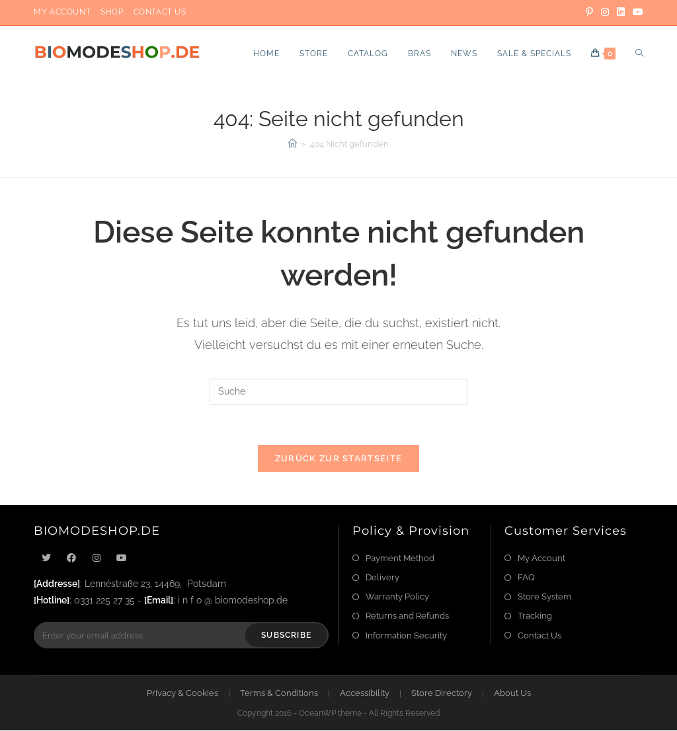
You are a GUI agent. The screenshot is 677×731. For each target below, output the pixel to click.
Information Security (406, 635)
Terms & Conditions (279, 694)
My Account (62, 12)
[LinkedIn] (621, 12)
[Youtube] (121, 558)
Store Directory (441, 694)
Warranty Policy (397, 596)
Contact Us (160, 12)
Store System (544, 596)
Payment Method (400, 558)
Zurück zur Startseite (338, 458)
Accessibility (364, 694)
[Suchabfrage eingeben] (338, 392)
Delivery (382, 577)
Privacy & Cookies (182, 694)
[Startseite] (292, 144)
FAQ (526, 577)
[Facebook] (71, 558)
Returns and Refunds (407, 616)
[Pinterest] (589, 12)
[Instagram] (605, 12)
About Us (512, 694)
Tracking (535, 616)
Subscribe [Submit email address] (286, 635)
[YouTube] (636, 12)
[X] (46, 558)
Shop (111, 12)
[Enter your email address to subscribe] (181, 636)
